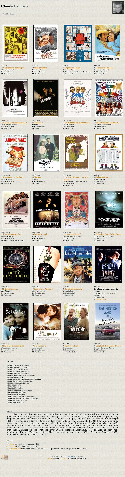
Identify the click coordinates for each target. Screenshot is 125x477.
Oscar (12, 444)
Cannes (13, 446)
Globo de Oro (15, 448)
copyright (50, 458)
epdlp (64, 458)
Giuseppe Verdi (100, 299)
